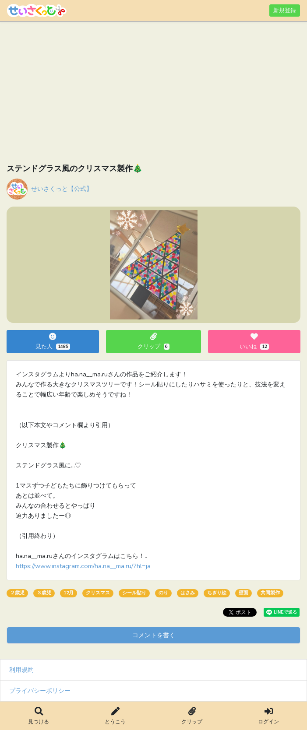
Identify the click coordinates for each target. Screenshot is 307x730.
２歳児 (17, 593)
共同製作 (270, 593)
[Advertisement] (153, 94)
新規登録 (284, 10)
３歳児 (44, 593)
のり (163, 593)
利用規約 (21, 669)
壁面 (243, 593)
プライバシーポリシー (40, 690)
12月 (69, 593)
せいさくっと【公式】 (61, 188)
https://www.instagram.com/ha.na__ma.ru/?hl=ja (83, 566)
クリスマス (98, 593)
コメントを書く (153, 635)
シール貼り (134, 593)
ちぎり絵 (216, 593)
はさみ (187, 593)
